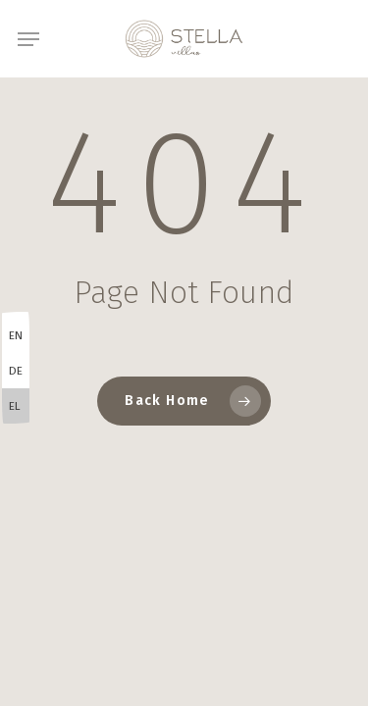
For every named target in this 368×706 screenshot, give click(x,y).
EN (16, 335)
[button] (28, 39)
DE (16, 371)
